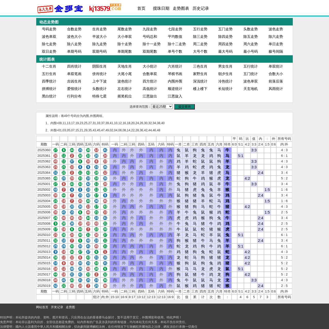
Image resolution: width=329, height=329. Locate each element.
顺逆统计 (175, 89)
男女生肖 (225, 66)
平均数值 (175, 36)
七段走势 (175, 29)
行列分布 (74, 96)
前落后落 (276, 81)
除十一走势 (152, 44)
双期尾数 (150, 51)
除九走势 (99, 44)
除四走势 (225, 36)
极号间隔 (276, 51)
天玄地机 (250, 89)
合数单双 (150, 74)
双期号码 (99, 51)
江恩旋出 (150, 96)
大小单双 (124, 36)
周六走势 (250, 44)
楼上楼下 (200, 89)
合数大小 (276, 74)
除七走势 (49, 44)
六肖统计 (175, 66)
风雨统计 (276, 89)
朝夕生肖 (225, 74)
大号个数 (200, 51)
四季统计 (49, 81)
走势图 (70, 307)
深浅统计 (200, 81)
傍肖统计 (99, 74)
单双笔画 (74, 74)
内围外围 (175, 81)
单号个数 (175, 51)
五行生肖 (49, 74)
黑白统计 (49, 96)
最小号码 (250, 51)
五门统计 (250, 74)
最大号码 (225, 51)
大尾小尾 (124, 74)
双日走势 (49, 51)
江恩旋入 (175, 96)
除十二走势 (177, 44)
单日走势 (276, 44)
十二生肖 (49, 66)
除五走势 (250, 36)
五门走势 (225, 29)
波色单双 (49, 36)
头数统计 (99, 89)
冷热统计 (225, 81)
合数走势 (74, 29)
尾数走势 (124, 29)
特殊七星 (99, 96)
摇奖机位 (124, 96)
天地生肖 (124, 66)
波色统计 (124, 81)
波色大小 (74, 36)
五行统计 (250, 66)
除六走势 (276, 36)
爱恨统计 (74, 89)
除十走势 (124, 44)
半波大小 (99, 36)
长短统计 (225, 89)
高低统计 (150, 89)
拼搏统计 (49, 89)
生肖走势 (99, 29)
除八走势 (74, 44)
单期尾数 (124, 51)
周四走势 (225, 44)
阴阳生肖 (99, 66)
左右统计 (124, 89)
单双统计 (276, 66)
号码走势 (49, 29)
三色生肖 (200, 66)
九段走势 (150, 29)
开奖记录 (57, 307)
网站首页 (42, 307)
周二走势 (200, 44)
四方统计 (150, 81)
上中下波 (99, 81)
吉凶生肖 (74, 81)
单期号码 (74, 51)
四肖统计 (74, 66)
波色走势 (276, 29)
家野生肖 (200, 74)
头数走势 (250, 29)
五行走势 (200, 29)
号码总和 (150, 36)
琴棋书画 (175, 74)
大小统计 (150, 66)
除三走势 (200, 36)
